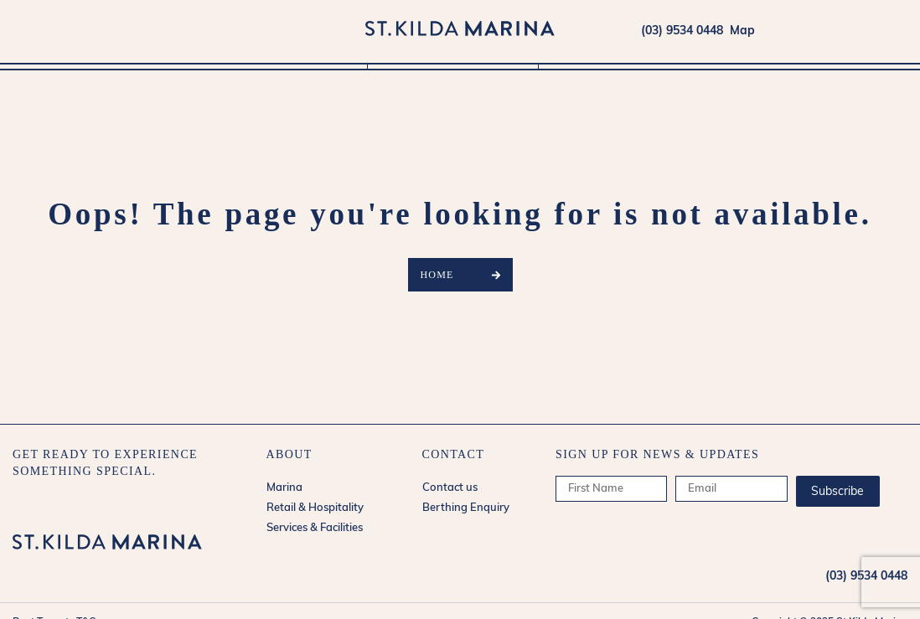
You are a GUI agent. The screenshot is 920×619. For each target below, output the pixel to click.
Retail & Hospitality (453, 76)
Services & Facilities (624, 76)
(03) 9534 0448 (682, 31)
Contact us (450, 487)
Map (739, 31)
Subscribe (837, 492)
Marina (288, 76)
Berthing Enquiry (465, 508)
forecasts (899, 31)
